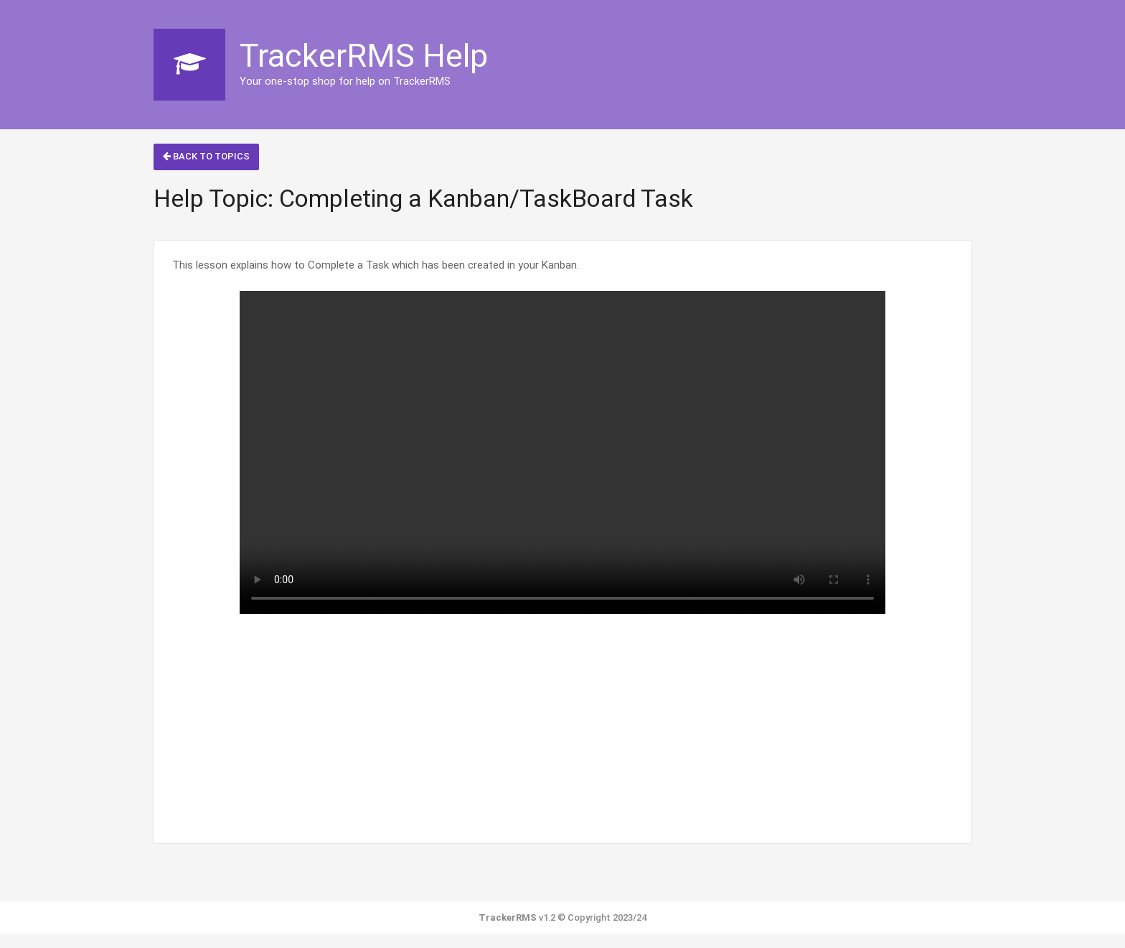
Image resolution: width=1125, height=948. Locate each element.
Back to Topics (206, 156)
